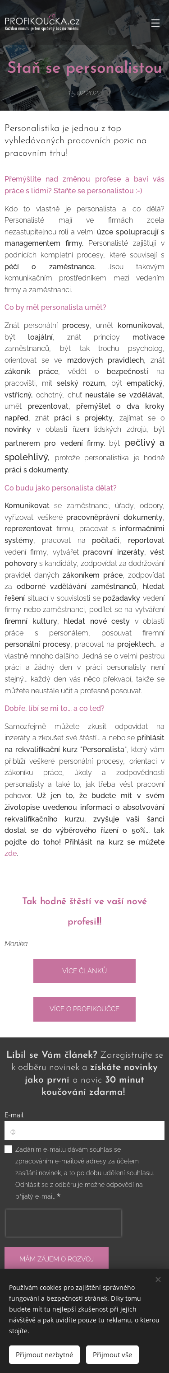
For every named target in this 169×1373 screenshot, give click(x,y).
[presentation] (63, 1223)
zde (11, 853)
